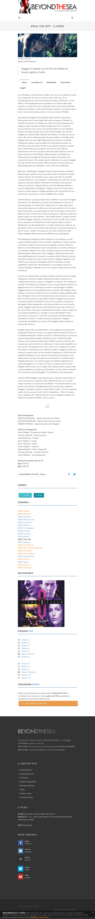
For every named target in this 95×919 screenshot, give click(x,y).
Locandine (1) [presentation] (36, 82)
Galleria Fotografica (28, 781)
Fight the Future (28, 654)
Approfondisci (44, 917)
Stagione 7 (25, 663)
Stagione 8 (25, 666)
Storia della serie (27, 774)
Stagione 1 (25, 640)
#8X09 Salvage (24, 533)
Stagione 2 (25, 642)
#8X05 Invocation (25, 522)
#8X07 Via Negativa (26, 528)
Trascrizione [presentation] (65, 82)
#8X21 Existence (25, 567)
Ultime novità (25, 793)
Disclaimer (58, 909)
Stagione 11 (26, 678)
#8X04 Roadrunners (26, 519)
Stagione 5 (25, 651)
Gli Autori (24, 778)
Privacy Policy (71, 909)
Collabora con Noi (34, 703)
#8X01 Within (24, 511)
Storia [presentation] (24, 82)
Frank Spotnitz (25, 58)
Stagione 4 (25, 648)
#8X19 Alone (23, 562)
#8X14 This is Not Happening (30, 548)
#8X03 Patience (24, 516)
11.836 (25, 495)
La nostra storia (26, 797)
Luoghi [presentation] (23, 88)
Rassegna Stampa (27, 785)
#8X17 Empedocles (26, 556)
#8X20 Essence (24, 565)
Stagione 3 (25, 645)
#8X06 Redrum (24, 525)
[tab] (24, 82)
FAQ (39, 495)
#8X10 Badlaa (23, 536)
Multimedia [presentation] (51, 82)
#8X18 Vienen (24, 559)
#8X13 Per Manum (26, 545)
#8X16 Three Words (26, 553)
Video (22, 789)
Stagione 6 (25, 657)
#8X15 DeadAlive (25, 550)
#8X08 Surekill (24, 531)
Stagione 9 (25, 669)
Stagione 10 (26, 675)
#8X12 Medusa (24, 542)
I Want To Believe (28, 672)
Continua (34, 917)
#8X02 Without (24, 514)
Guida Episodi (25, 770)
